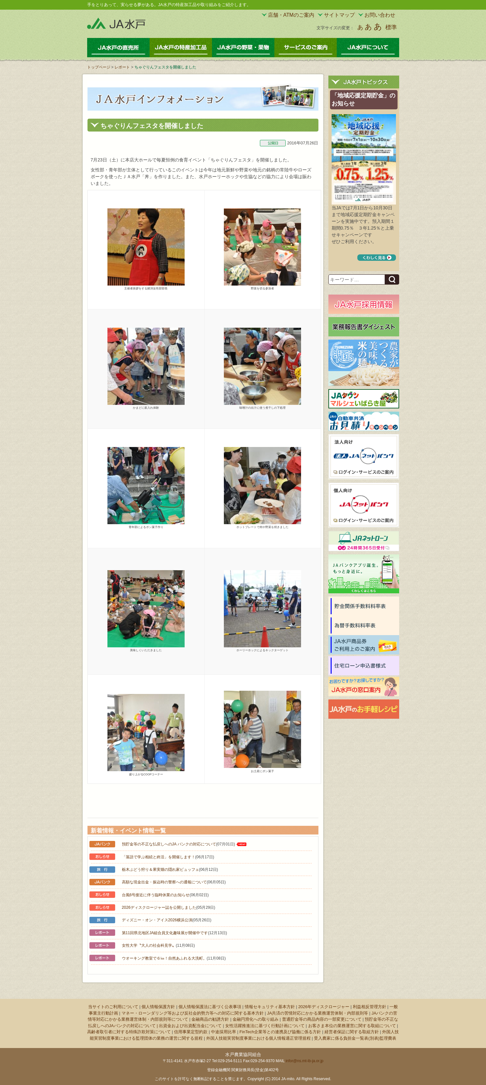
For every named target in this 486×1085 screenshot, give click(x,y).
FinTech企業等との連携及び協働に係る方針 (280, 1031)
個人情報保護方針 (158, 1006)
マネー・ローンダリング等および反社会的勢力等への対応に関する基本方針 (193, 1013)
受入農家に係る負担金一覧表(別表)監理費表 (355, 1038)
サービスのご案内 (305, 47)
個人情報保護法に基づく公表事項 (210, 1006)
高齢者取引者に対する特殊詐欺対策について (129, 1031)
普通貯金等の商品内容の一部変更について (322, 1019)
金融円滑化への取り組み (256, 1019)
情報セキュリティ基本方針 (270, 1006)
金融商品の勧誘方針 (210, 1019)
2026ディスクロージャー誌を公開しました (159, 907)
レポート (122, 67)
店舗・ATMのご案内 (291, 15)
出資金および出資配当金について (190, 1025)
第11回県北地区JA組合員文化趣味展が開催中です (165, 933)
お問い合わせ (379, 15)
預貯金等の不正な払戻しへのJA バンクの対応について (169, 844)
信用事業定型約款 (190, 1031)
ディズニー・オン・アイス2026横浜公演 (157, 920)
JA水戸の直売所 (118, 47)
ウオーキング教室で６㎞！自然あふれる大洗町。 (164, 958)
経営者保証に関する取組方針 (352, 1031)
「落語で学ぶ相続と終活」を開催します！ (158, 857)
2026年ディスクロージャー (323, 1006)
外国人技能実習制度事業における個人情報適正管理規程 (258, 1038)
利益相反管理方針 (369, 1006)
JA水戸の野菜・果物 (243, 47)
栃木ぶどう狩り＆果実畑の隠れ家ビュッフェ (160, 869)
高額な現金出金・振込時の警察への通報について (164, 882)
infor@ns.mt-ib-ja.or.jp (305, 1061)
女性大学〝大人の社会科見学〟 (149, 945)
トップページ (98, 67)
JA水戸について (368, 47)
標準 (391, 27)
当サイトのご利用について (113, 1006)
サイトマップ (339, 15)
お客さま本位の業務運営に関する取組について (352, 1025)
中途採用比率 (223, 1031)
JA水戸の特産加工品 (181, 47)
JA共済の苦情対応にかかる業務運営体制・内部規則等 (317, 1013)
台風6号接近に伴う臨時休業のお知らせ (156, 895)
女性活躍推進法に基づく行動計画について (265, 1025)
